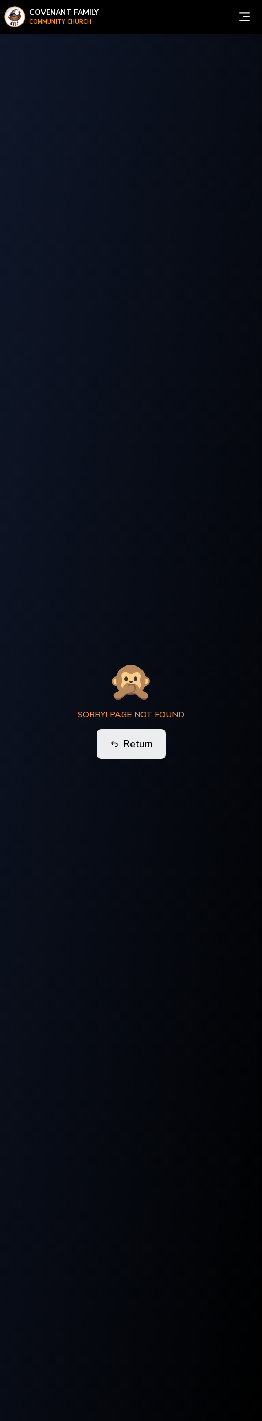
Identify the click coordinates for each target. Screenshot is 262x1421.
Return (131, 744)
